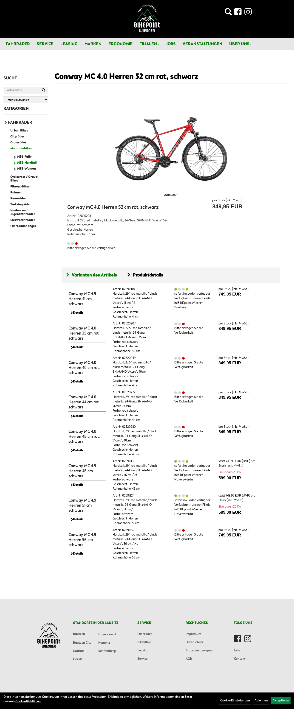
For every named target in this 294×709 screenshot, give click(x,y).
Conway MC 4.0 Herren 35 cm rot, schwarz (83, 333)
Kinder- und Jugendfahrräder (22, 212)
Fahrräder (18, 44)
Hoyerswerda (108, 634)
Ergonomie (120, 44)
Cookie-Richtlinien (28, 701)
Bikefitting (144, 642)
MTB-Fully (24, 157)
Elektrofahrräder (22, 220)
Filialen (149, 44)
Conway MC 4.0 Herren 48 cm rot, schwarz (84, 436)
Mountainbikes (21, 148)
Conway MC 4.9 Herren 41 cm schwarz (82, 299)
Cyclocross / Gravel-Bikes (25, 179)
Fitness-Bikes (20, 186)
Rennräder (18, 198)
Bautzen (79, 634)
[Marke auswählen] (25, 99)
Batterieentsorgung (200, 650)
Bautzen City (82, 643)
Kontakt (239, 659)
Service (45, 44)
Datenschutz (195, 642)
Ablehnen (261, 700)
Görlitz (78, 659)
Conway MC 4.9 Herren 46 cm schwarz (82, 471)
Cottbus (78, 651)
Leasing (69, 44)
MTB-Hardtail (27, 163)
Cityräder (17, 136)
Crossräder (18, 142)
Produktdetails (145, 275)
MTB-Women (26, 169)
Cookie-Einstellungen (235, 700)
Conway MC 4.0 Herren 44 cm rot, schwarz (83, 402)
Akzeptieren (280, 700)
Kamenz (104, 643)
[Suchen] (44, 90)
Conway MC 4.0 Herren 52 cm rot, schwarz (126, 77)
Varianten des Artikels (91, 275)
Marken (93, 44)
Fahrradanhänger (23, 226)
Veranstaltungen (202, 44)
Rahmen (16, 192)
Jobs (171, 44)
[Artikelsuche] (228, 13)
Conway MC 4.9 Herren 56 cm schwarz (82, 540)
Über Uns (240, 44)
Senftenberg (107, 651)
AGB (189, 659)
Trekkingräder (20, 204)
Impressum (193, 634)
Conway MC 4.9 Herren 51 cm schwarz (82, 505)
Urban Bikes (19, 130)
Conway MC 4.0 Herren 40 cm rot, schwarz (84, 368)
